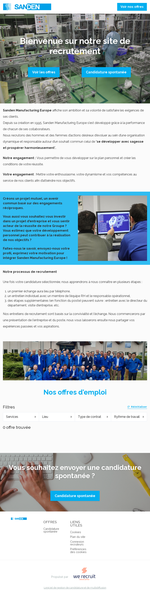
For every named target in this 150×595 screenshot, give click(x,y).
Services (21, 417)
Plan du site (77, 536)
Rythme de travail (129, 417)
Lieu (57, 417)
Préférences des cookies (78, 550)
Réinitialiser (137, 407)
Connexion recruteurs (77, 543)
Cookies (75, 532)
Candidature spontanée (106, 72)
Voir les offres (43, 72)
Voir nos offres (132, 7)
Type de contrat (93, 417)
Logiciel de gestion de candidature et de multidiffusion (75, 588)
